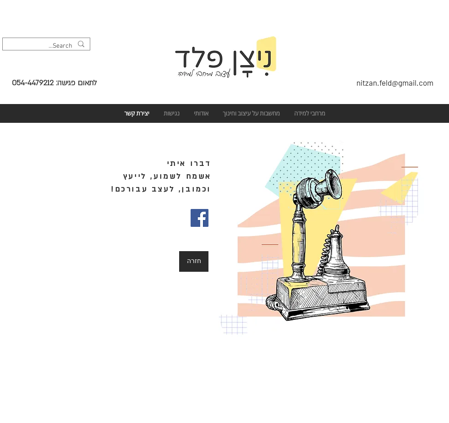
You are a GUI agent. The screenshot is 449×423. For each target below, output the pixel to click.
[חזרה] (193, 261)
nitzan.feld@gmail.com (394, 82)
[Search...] (47, 46)
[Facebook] (199, 218)
